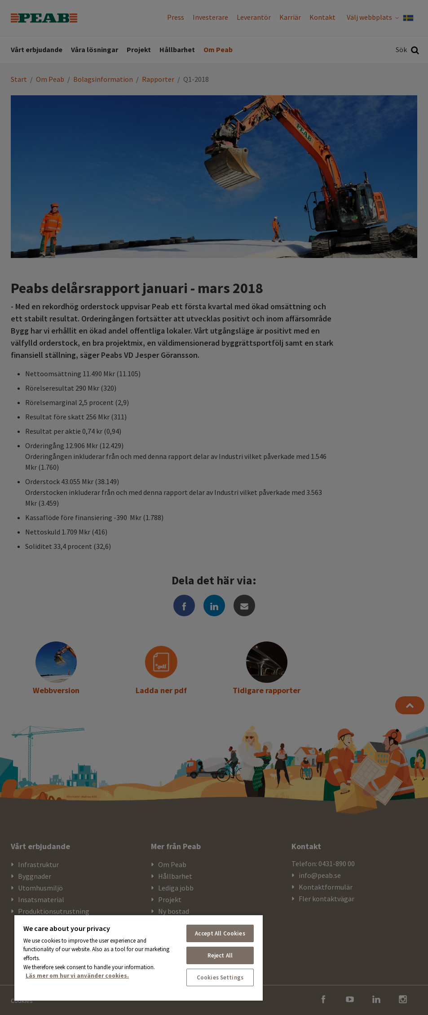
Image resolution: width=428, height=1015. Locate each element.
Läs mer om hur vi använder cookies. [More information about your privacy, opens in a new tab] (77, 975)
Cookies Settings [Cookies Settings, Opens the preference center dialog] (220, 977)
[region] (138, 957)
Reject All (220, 955)
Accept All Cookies (220, 933)
